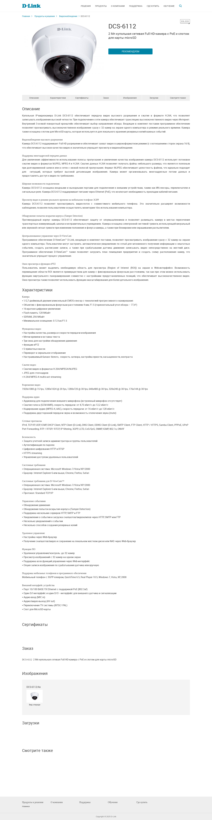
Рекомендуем (130, 51)
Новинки (26, 806)
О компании (118, 6)
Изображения (130, 97)
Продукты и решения (44, 16)
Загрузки (153, 97)
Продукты (101, 6)
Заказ (106, 97)
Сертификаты (81, 97)
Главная (26, 16)
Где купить (153, 6)
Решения (86, 6)
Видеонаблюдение (68, 16)
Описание (34, 97)
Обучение (169, 6)
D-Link (113, 816)
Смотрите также (178, 97)
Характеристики (58, 97)
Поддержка (135, 6)
